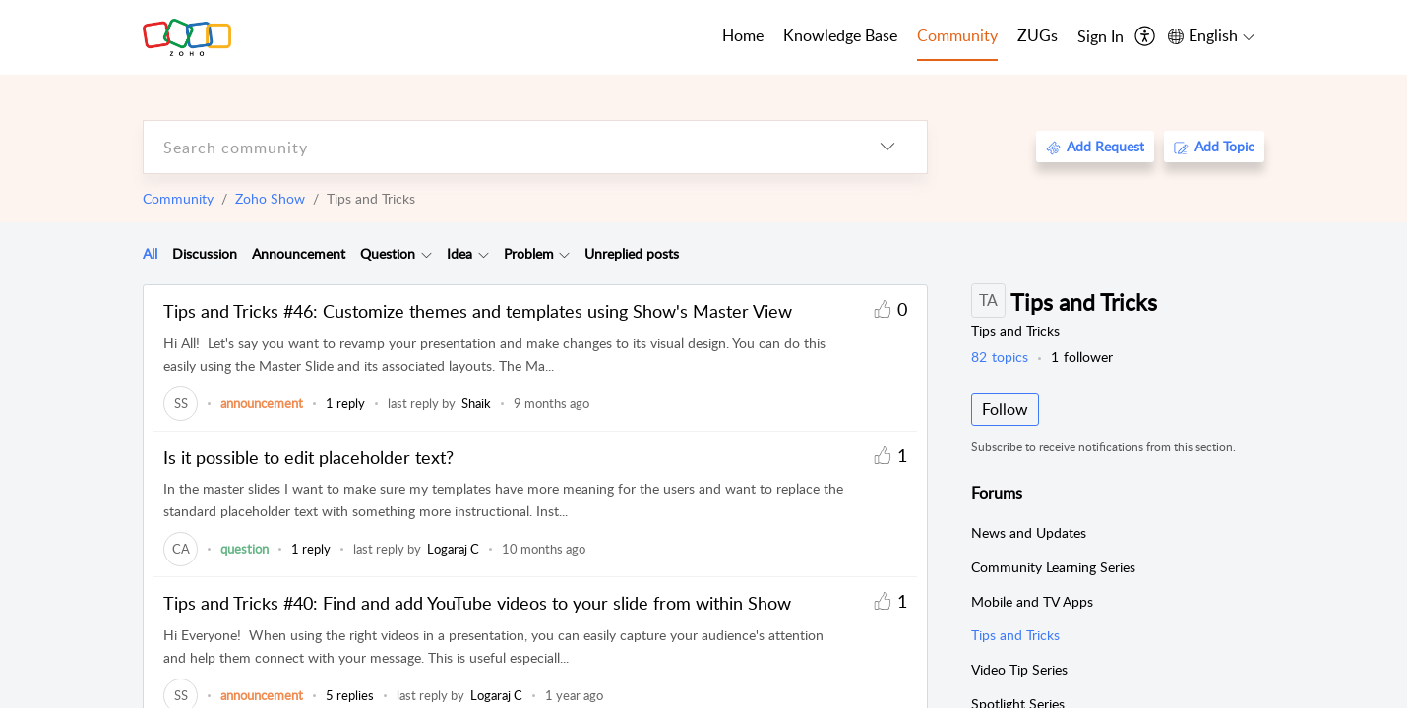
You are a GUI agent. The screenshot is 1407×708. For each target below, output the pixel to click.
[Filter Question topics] (426, 254)
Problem (529, 253)
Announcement (298, 253)
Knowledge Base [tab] (840, 35)
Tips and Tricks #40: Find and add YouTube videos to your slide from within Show (477, 603)
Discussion (204, 253)
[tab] (150, 254)
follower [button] (1082, 356)
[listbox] (887, 147)
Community (178, 198)
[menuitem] (1100, 37)
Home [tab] (743, 35)
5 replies (350, 695)
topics (999, 356)
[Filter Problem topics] (564, 254)
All (150, 253)
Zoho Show (270, 198)
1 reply (345, 403)
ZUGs (1037, 35)
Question (387, 253)
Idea (459, 253)
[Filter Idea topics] (483, 254)
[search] (496, 147)
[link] (180, 403)
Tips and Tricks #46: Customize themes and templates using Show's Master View (477, 311)
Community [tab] (957, 35)
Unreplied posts (631, 253)
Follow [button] (1005, 409)
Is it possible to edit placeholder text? (308, 457)
